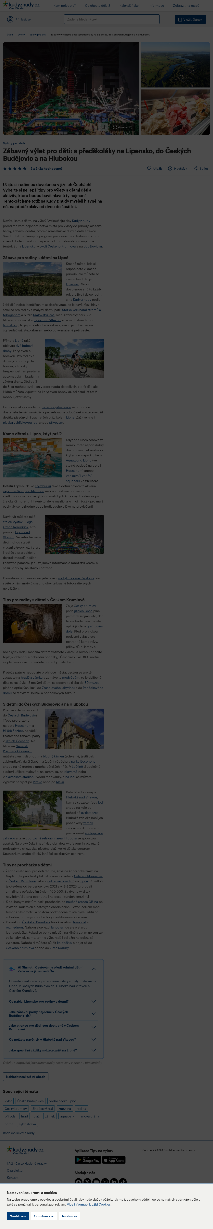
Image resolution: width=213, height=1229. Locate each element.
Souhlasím (18, 1216)
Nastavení (69, 1216)
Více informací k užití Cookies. (89, 1204)
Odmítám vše (44, 1216)
